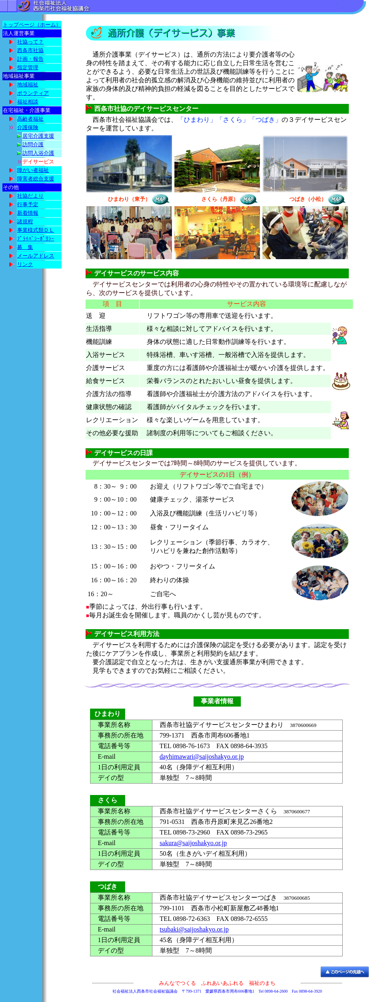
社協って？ (30, 42)
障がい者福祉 (33, 170)
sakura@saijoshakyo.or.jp (193, 842)
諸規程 (25, 221)
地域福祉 (27, 84)
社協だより (30, 196)
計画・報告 (30, 59)
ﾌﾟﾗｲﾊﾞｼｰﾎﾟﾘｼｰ (35, 239)
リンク (25, 264)
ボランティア (33, 93)
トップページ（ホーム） (32, 25)
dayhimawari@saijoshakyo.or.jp (202, 756)
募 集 (25, 247)
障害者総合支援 (35, 179)
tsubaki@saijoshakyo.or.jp (194, 929)
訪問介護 (33, 144)
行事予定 (27, 204)
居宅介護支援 (38, 136)
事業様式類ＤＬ (35, 230)
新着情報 (27, 213)
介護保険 (27, 127)
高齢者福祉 (30, 119)
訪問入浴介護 (38, 153)
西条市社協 (30, 50)
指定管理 (27, 67)
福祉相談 (27, 102)
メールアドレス (35, 256)
